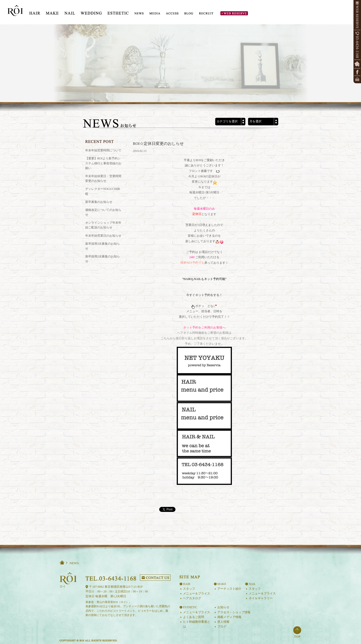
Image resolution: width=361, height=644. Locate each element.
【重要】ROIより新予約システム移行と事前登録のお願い (103, 163)
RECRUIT (206, 13)
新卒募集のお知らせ (98, 202)
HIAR (34, 11)
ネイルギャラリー (261, 598)
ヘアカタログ (192, 598)
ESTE (118, 11)
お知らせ (223, 607)
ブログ (221, 626)
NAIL (69, 11)
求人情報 (223, 621)
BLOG (188, 13)
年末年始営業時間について (103, 150)
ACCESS (172, 13)
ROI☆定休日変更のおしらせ (158, 143)
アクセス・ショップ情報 (233, 612)
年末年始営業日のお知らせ (103, 235)
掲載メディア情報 (229, 617)
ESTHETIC (190, 607)
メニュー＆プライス (196, 593)
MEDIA (154, 13)
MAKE (52, 11)
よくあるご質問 (193, 617)
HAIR (186, 584)
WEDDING (91, 11)
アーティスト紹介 (229, 588)
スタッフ (189, 588)
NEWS (139, 13)
